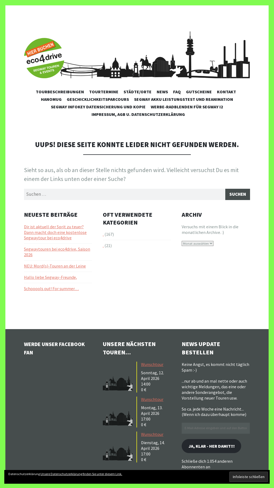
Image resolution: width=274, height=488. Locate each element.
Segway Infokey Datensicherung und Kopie (98, 106)
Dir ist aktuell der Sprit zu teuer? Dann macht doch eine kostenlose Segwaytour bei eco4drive (55, 233)
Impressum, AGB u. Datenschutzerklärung (138, 114)
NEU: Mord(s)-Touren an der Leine (55, 267)
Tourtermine (103, 91)
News (162, 91)
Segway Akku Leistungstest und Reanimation (183, 99)
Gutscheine (199, 91)
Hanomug (51, 99)
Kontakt (226, 91)
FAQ (177, 91)
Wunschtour (152, 365)
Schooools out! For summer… (51, 289)
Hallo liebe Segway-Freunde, (50, 278)
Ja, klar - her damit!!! (215, 447)
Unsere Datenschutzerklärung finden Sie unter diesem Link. (81, 474)
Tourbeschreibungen (60, 91)
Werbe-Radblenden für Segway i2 (187, 106)
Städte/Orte (138, 91)
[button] (119, 377)
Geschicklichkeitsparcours (98, 99)
